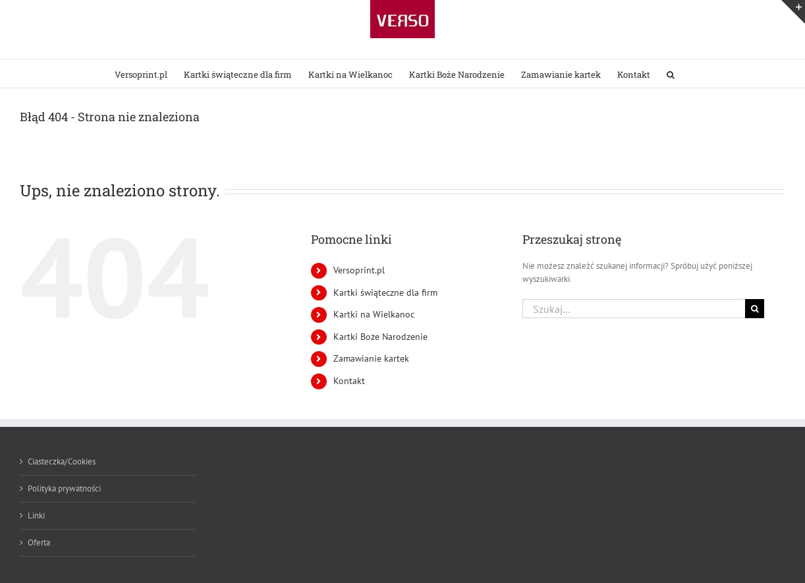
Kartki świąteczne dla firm (385, 292)
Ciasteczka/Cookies (62, 461)
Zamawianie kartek (371, 358)
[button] (671, 73)
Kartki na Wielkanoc (373, 314)
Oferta (39, 542)
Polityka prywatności (64, 488)
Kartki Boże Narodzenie (380, 337)
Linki (36, 515)
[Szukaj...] (633, 308)
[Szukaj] (754, 308)
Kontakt (349, 381)
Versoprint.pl (359, 270)
